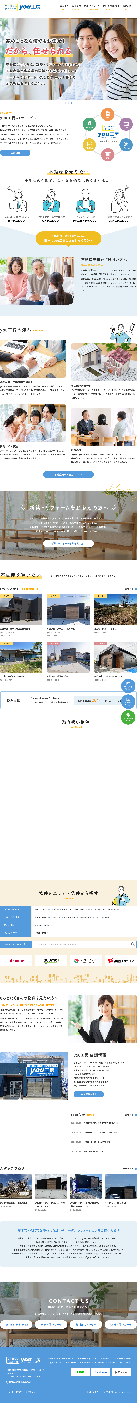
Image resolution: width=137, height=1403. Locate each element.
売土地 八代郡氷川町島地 (12, 676)
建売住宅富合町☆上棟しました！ (15, 1203)
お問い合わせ (71, 1362)
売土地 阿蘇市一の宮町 (105, 628)
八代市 (97, 917)
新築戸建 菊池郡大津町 (58, 676)
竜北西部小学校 (83, 909)
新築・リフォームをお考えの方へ (61, 1358)
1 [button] (65, 103)
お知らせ (111, 1362)
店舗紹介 (106, 1358)
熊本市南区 (41, 917)
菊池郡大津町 (69, 917)
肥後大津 (49, 925)
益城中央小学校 (99, 909)
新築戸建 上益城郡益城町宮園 (108, 676)
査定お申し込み (56, 1362)
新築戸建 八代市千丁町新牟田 (61, 628)
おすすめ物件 (85, 1362)
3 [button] (71, 103)
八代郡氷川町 (55, 917)
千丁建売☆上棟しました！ (117, 1203)
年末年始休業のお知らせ (93, 1151)
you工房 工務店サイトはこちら (19, 1392)
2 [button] (68, 103)
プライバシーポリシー (122, 1358)
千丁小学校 (41, 909)
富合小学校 (54, 909)
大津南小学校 (67, 909)
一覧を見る (128, 588)
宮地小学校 (114, 909)
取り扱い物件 (99, 1362)
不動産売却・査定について (88, 1358)
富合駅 (39, 925)
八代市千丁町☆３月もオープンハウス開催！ (101, 1132)
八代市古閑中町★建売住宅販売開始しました (101, 1123)
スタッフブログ (124, 1362)
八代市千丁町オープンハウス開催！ (98, 1142)
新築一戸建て (42, 933)
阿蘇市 (106, 917)
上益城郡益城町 (85, 917)
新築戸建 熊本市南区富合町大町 (15, 628)
